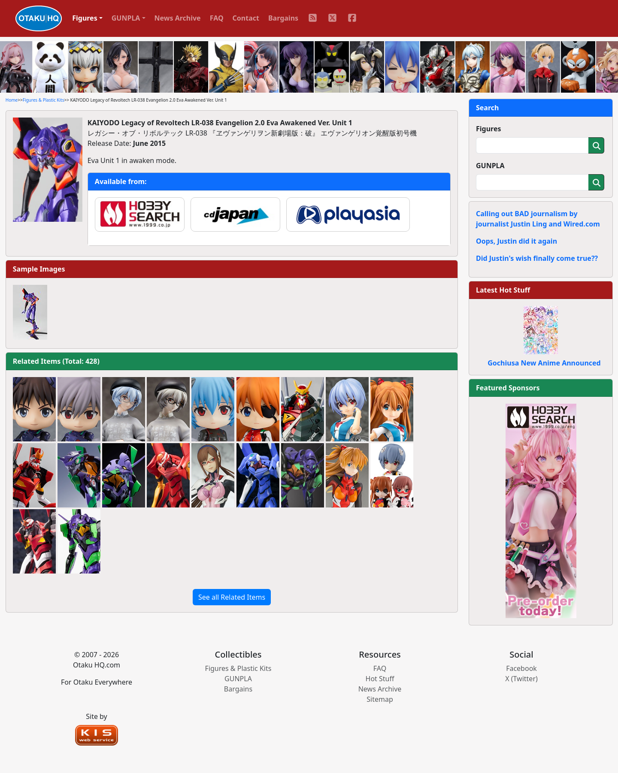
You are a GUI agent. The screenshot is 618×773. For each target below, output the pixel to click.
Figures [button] (84, 18)
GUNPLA (490, 165)
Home (12, 100)
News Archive (177, 18)
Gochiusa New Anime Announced (544, 363)
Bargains (283, 18)
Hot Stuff (380, 678)
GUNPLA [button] (126, 18)
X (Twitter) (521, 678)
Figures (488, 128)
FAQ (217, 18)
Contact (246, 18)
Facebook (521, 668)
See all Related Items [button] (231, 597)
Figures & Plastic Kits (43, 100)
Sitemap (380, 699)
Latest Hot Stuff (503, 290)
